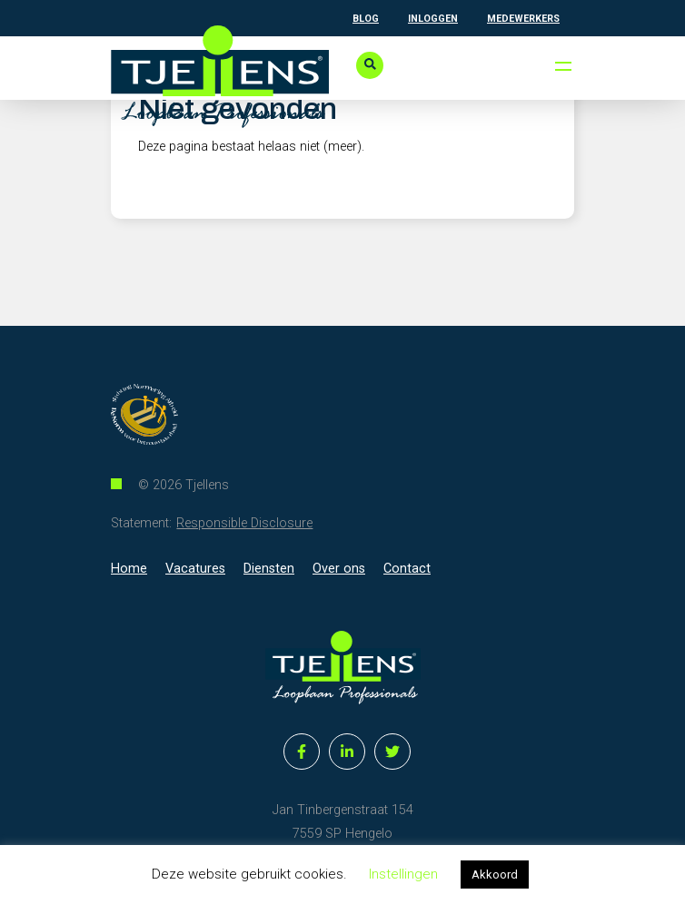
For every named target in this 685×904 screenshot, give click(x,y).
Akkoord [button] (495, 874)
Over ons (339, 568)
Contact (407, 568)
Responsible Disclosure (244, 523)
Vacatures (195, 568)
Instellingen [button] (403, 874)
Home (129, 568)
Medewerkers (523, 19)
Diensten (268, 568)
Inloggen (433, 19)
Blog (365, 19)
